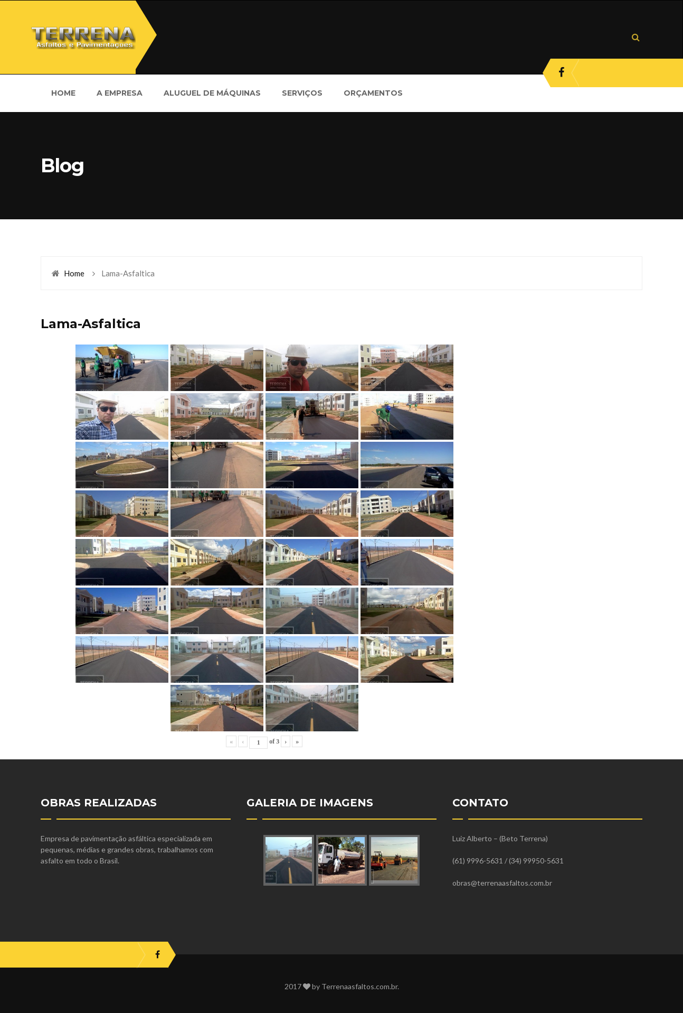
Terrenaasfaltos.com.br (359, 986)
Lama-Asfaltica (91, 323)
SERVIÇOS (302, 93)
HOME (63, 93)
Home (74, 273)
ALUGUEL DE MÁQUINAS (212, 93)
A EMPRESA (120, 93)
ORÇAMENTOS (373, 93)
